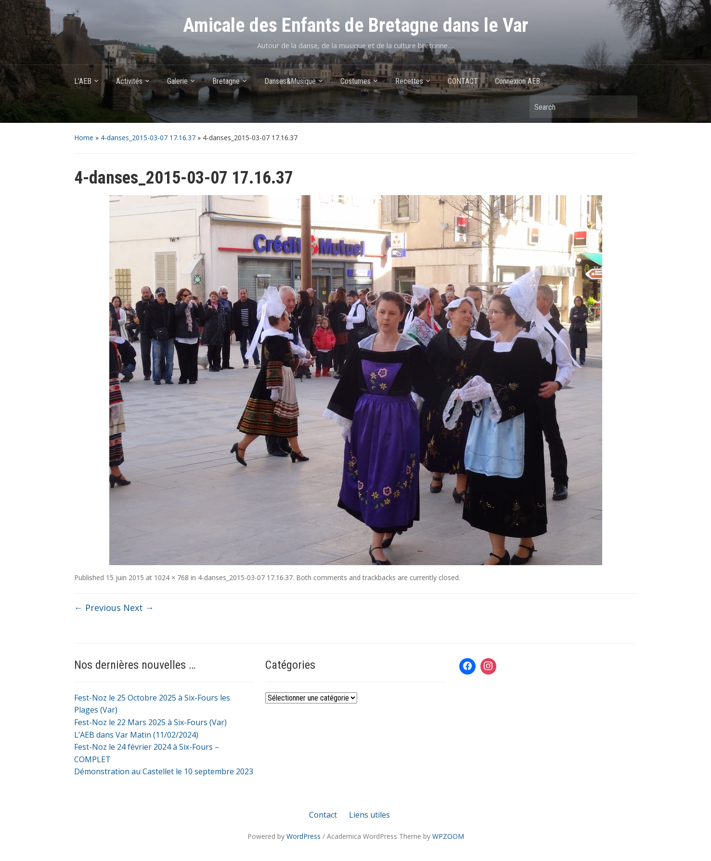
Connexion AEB (517, 81)
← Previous (97, 607)
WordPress (303, 836)
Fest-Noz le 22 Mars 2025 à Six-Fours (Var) (150, 722)
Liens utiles (369, 814)
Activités (129, 81)
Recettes (409, 81)
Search (625, 107)
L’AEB (82, 81)
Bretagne (226, 81)
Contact (323, 814)
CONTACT (463, 81)
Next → (138, 607)
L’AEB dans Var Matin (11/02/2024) (136, 734)
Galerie (177, 81)
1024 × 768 (171, 577)
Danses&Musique (290, 81)
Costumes (355, 81)
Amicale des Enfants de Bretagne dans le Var (355, 25)
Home (83, 137)
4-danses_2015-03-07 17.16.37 (148, 137)
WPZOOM (448, 836)
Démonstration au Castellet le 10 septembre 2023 (163, 771)
